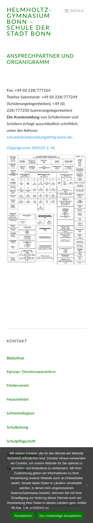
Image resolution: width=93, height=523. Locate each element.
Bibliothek (15, 358)
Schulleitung (17, 427)
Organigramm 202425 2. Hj (31, 147)
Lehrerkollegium (20, 413)
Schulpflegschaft (21, 441)
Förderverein (18, 385)
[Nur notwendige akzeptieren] (86, 485)
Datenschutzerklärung (66, 508)
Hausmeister (18, 399)
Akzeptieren (23, 516)
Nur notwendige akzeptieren (60, 516)
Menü (77, 10)
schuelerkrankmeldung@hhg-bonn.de (39, 137)
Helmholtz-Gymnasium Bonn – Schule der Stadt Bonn (29, 21)
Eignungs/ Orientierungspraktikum (31, 372)
